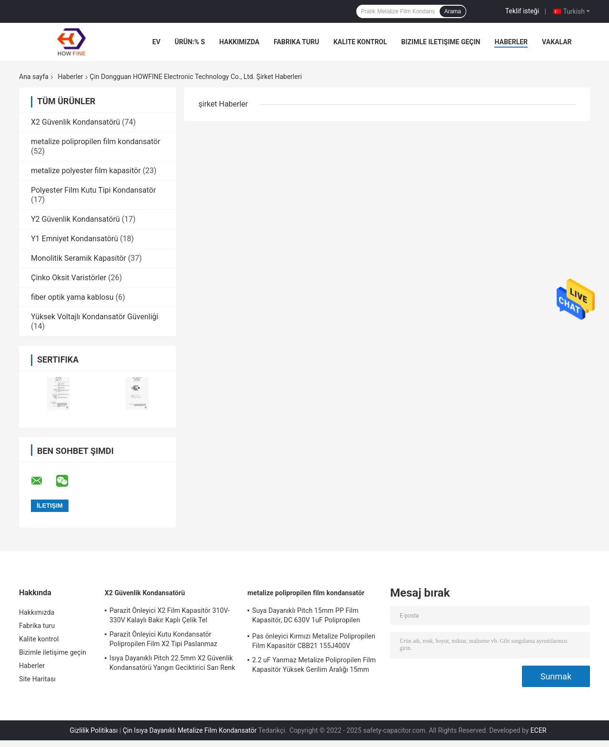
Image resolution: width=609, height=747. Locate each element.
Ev (156, 42)
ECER (538, 730)
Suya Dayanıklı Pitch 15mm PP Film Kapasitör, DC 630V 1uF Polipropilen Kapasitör (306, 617)
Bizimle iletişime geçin (440, 42)
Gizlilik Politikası (94, 730)
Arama (452, 11)
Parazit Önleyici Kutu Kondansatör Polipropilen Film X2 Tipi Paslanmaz (163, 639)
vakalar (556, 42)
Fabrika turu (296, 42)
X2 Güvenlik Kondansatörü (75, 122)
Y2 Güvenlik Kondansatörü (75, 219)
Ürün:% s (190, 42)
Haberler (511, 42)
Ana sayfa (34, 76)
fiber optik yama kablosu (72, 297)
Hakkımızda (239, 42)
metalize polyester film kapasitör (86, 170)
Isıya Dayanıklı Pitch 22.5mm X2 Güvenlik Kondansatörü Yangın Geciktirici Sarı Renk (172, 662)
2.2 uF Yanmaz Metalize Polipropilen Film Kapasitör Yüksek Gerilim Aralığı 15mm (314, 664)
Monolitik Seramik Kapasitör (78, 258)
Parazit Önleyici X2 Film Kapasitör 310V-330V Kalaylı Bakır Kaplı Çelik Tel (169, 615)
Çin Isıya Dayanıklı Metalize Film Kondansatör (190, 730)
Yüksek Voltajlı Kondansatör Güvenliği (94, 316)
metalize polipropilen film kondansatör (95, 141)
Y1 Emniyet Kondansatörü (74, 238)
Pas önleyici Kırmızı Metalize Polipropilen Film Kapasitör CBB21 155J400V (313, 640)
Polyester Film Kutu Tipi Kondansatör (93, 190)
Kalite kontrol (360, 42)
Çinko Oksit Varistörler (68, 277)
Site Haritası (37, 679)
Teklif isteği (522, 11)
